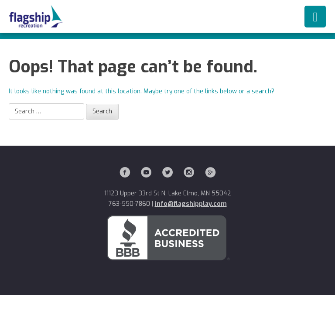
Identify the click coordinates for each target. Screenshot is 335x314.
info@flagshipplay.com (191, 204)
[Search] (46, 111)
